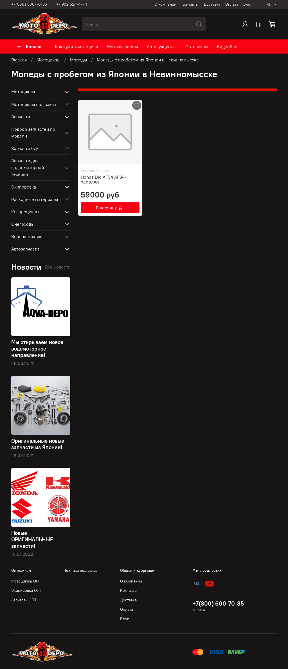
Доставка (212, 4)
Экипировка (23, 187)
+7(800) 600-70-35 (29, 4)
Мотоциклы (48, 60)
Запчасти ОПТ (24, 599)
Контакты (190, 4)
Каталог (29, 46)
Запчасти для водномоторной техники (27, 167)
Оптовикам (196, 46)
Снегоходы (22, 224)
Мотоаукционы (122, 46)
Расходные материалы (34, 199)
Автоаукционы (161, 46)
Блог (247, 4)
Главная (19, 60)
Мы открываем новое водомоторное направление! (37, 348)
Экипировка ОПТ (26, 590)
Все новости (57, 267)
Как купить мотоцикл (76, 46)
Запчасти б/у (24, 148)
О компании (165, 4)
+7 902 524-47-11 (71, 4)
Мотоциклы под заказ (33, 104)
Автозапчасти (25, 249)
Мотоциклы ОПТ (26, 581)
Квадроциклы (25, 211)
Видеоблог (228, 46)
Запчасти (20, 116)
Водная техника (27, 236)
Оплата (231, 4)
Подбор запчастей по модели (33, 132)
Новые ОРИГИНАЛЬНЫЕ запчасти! (32, 539)
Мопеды (78, 60)
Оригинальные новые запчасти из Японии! (37, 444)
